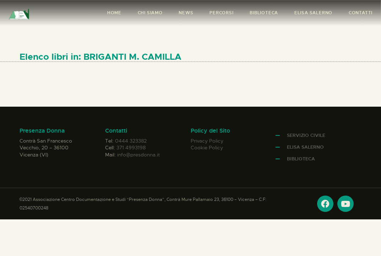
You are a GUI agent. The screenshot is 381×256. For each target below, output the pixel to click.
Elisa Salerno (305, 147)
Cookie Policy (207, 147)
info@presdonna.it (138, 154)
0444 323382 (131, 141)
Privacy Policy (207, 141)
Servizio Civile (306, 135)
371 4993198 (131, 147)
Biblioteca (301, 159)
